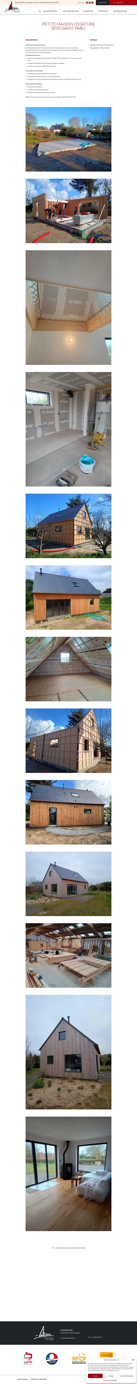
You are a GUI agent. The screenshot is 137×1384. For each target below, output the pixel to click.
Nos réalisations (120, 11)
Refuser (111, 1376)
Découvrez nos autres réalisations (70, 1249)
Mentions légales (22, 1380)
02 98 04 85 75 (97, 1338)
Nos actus (102, 2)
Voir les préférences (127, 1376)
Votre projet (103, 11)
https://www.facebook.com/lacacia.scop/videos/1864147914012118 (53, 97)
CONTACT (119, 2)
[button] (133, 1360)
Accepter (95, 1376)
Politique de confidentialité (110, 1380)
